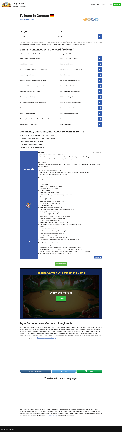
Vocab (32, 19)
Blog (97, 4)
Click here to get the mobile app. (70, 352)
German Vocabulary (25, 19)
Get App (117, 4)
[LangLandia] (13, 4)
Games (103, 4)
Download (91, 4)
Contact (109, 4)
